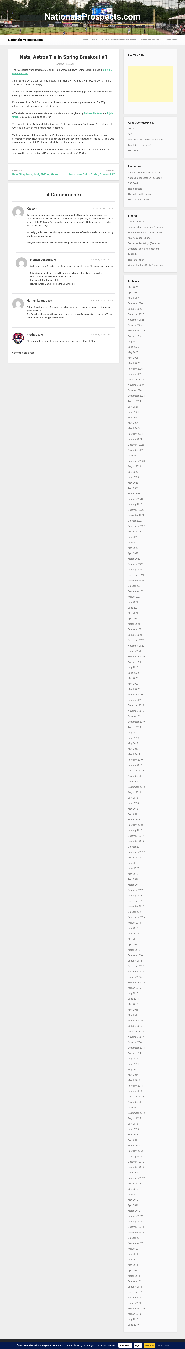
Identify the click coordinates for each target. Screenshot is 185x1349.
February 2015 (135, 1020)
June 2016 (133, 933)
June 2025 (133, 347)
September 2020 (136, 656)
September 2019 (136, 721)
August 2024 (134, 401)
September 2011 (136, 1243)
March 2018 (134, 819)
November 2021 (136, 580)
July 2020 (133, 667)
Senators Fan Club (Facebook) (143, 248)
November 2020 (136, 645)
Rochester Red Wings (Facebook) (145, 243)
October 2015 (135, 977)
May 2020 (133, 678)
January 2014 (135, 1091)
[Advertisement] (150, 84)
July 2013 (133, 1123)
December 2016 (136, 901)
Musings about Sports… (140, 238)
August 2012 (134, 1183)
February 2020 (135, 694)
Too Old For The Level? (151, 39)
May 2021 (133, 613)
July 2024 (133, 406)
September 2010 (136, 1308)
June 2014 (133, 1064)
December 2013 (136, 1096)
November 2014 (136, 1037)
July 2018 (133, 797)
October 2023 (135, 455)
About (85, 39)
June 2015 (133, 998)
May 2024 (133, 417)
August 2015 (134, 988)
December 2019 (136, 705)
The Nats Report (136, 259)
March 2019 (134, 754)
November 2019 (136, 711)
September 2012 (136, 1178)
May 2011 (133, 1265)
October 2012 (135, 1172)
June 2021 (133, 607)
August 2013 (134, 1118)
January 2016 (135, 960)
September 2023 (136, 461)
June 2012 (133, 1194)
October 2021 (135, 586)
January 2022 (135, 569)
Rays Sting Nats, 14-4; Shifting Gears (35, 174)
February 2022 (135, 564)
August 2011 (134, 1248)
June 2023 (133, 477)
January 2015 (135, 1026)
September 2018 (136, 787)
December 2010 (136, 1292)
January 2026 (135, 309)
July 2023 (133, 472)
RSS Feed (133, 183)
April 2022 (133, 553)
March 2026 (134, 298)
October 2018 (135, 781)
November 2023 (136, 450)
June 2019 (133, 738)
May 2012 (133, 1199)
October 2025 (135, 325)
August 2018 (134, 792)
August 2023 (134, 466)
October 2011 (135, 1238)
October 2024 (135, 390)
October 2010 (135, 1303)
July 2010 (133, 1319)
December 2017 (136, 836)
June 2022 (133, 542)
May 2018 (133, 808)
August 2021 (134, 596)
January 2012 (135, 1221)
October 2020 (135, 651)
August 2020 (134, 662)
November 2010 (136, 1297)
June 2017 (133, 868)
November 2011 (136, 1232)
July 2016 (133, 928)
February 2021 (135, 629)
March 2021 (134, 624)
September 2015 (136, 982)
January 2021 (135, 635)
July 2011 (133, 1254)
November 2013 (136, 1102)
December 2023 (136, 444)
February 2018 (135, 825)
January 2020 (135, 700)
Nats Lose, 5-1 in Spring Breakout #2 (92, 174)
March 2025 (134, 363)
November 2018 (136, 776)
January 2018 (135, 830)
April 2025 (133, 357)
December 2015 (136, 966)
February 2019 (135, 759)
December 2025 (136, 314)
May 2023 (133, 482)
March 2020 (134, 689)
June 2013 (133, 1129)
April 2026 (133, 292)
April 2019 (133, 749)
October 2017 (135, 846)
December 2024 (136, 379)
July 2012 (133, 1189)
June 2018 (133, 803)
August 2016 (134, 922)
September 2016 (136, 917)
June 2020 (133, 673)
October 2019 (135, 716)
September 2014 (136, 1047)
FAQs (94, 39)
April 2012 (133, 1205)
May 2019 (133, 743)
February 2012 (135, 1216)
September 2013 (136, 1113)
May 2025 (133, 352)
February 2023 (135, 499)
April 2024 (133, 423)
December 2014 (136, 1031)
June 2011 (133, 1259)
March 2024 (134, 428)
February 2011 (135, 1281)
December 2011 (136, 1227)
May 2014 (133, 1069)
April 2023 (133, 488)
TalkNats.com (135, 254)
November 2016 (136, 906)
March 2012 (134, 1210)
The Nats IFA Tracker (138, 199)
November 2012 (136, 1167)
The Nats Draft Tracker (139, 194)
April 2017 (133, 879)
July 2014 (133, 1058)
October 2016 (135, 912)
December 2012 (136, 1161)
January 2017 (135, 895)
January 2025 (135, 374)
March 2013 (134, 1145)
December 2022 (136, 510)
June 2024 (133, 412)
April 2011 (133, 1270)
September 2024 (136, 395)
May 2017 (133, 874)
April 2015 (133, 1009)
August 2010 (134, 1314)
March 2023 (134, 493)
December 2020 (136, 640)
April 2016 (133, 944)
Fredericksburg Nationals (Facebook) (146, 227)
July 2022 (133, 537)
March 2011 (134, 1276)
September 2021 (136, 591)
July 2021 (133, 602)
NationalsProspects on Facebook (145, 178)
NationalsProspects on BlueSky (144, 172)
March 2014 (134, 1080)
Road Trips (171, 39)
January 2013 (135, 1156)
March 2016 (134, 950)
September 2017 (136, 852)
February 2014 (135, 1085)
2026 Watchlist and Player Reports (119, 39)
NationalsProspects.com (92, 17)
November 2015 (136, 971)
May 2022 (133, 548)
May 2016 (133, 939)
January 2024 (135, 439)
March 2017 (134, 884)
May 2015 (133, 1004)
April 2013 (133, 1140)
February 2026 (135, 303)
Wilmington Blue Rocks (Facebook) (146, 265)
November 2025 (136, 319)
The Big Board (135, 188)
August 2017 (134, 857)
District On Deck (136, 221)
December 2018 (136, 770)
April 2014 (133, 1075)
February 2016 (135, 955)
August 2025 (134, 336)
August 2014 (134, 1053)
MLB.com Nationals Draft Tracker (145, 232)
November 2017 (136, 841)
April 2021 (133, 618)
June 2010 (133, 1324)
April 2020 (133, 683)
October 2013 (135, 1107)
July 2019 (133, 732)
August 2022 (134, 531)
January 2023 (135, 504)
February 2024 (135, 434)
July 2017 (133, 863)
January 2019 (135, 765)
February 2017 (135, 890)
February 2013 (135, 1151)
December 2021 (136, 575)
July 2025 (133, 341)
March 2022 (134, 558)
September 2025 (136, 330)
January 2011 (135, 1286)
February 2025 (135, 368)
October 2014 (135, 1042)
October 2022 (135, 520)
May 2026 (133, 287)
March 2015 (134, 1015)
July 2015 (133, 993)
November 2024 (136, 385)
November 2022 (136, 515)
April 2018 (133, 814)
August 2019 (134, 727)
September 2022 (136, 526)
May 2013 (133, 1134)
